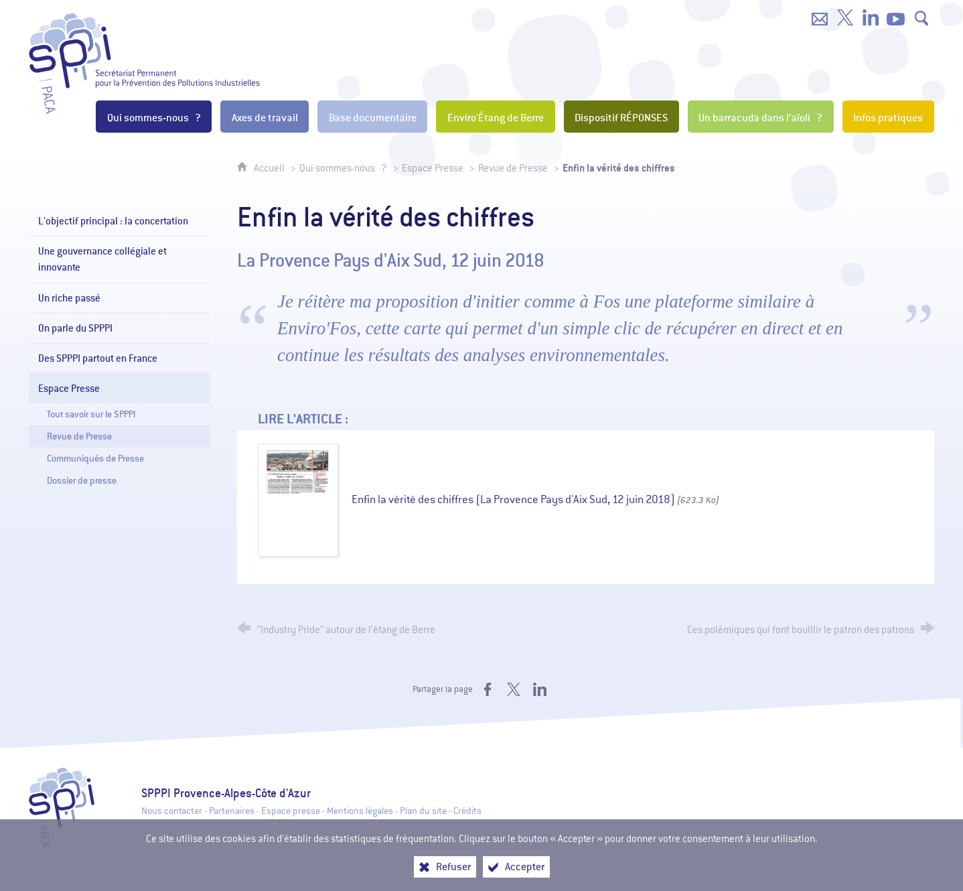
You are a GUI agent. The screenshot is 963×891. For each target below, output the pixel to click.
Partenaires (231, 811)
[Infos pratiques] (888, 116)
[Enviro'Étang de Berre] (495, 116)
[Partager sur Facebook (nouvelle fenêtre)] (487, 689)
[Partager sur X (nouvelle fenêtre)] (513, 689)
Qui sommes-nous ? (343, 168)
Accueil (270, 168)
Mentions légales (360, 811)
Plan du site (423, 811)
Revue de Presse (513, 168)
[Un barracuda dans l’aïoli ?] (761, 116)
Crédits (467, 811)
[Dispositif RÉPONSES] (621, 116)
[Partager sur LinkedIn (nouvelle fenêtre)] (539, 689)
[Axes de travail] (264, 116)
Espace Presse (432, 168)
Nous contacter (171, 811)
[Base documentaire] (372, 116)
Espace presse (290, 811)
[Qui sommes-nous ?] (154, 116)
